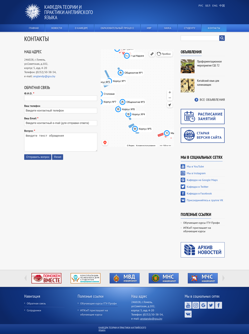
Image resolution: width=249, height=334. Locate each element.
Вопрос (28, 130)
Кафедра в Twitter (197, 186)
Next (223, 278)
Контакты (214, 28)
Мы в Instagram (196, 173)
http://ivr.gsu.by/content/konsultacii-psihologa (85, 278)
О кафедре (81, 28)
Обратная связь (36, 303)
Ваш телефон (32, 106)
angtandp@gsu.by (44, 76)
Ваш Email (30, 118)
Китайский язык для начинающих (208, 83)
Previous (25, 278)
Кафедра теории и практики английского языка (68, 12)
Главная (34, 28)
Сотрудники (34, 310)
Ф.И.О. (28, 93)
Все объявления (212, 100)
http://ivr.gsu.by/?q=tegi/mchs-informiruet (203, 278)
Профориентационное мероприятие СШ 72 (209, 63)
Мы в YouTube (195, 166)
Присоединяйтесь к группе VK (205, 200)
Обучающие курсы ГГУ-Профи (201, 222)
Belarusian (207, 6)
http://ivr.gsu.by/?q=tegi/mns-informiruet (164, 278)
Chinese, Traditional (221, 6)
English (214, 6)
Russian (200, 6)
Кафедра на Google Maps (202, 180)
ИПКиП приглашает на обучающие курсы (197, 229)
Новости (56, 28)
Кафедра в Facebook (199, 193)
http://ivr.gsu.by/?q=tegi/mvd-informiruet (125, 278)
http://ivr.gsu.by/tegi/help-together (46, 278)
